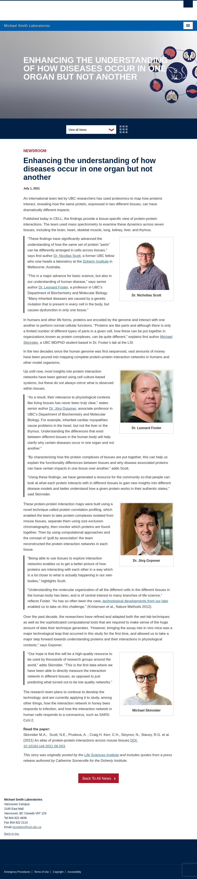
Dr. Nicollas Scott (67, 256)
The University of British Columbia (84, 8)
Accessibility (74, 871)
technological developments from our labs (135, 601)
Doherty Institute (96, 261)
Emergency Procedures (17, 871)
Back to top (13, 833)
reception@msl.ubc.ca (26, 827)
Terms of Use (41, 871)
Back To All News (96, 778)
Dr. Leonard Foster (53, 287)
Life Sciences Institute (101, 755)
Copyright (58, 871)
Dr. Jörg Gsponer (62, 409)
